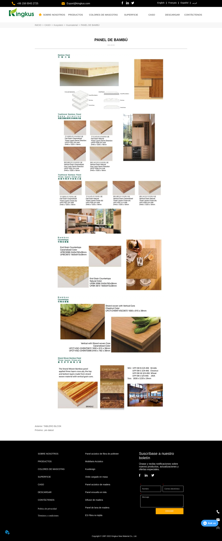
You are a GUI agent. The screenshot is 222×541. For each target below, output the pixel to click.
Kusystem (58, 25)
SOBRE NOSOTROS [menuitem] (54, 14)
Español (184, 3)
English (160, 3)
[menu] (123, 14)
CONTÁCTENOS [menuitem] (193, 14)
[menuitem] (75, 14)
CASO (47, 25)
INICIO (38, 25)
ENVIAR (169, 511)
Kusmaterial (72, 25)
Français (172, 3)
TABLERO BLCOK (52, 426)
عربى (194, 3)
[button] (75, 14)
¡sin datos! (49, 430)
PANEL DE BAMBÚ (90, 25)
